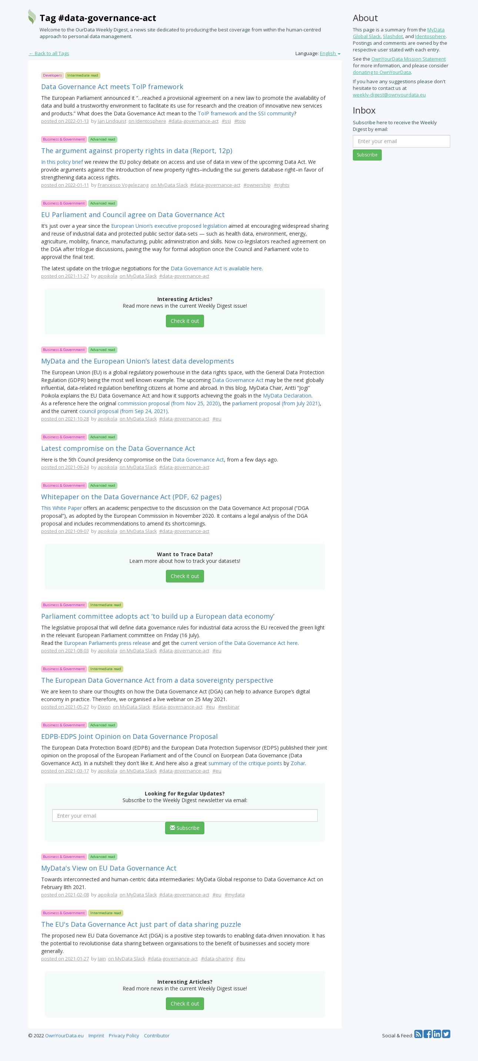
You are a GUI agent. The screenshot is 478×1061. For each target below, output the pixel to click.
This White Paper (61, 507)
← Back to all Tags (49, 53)
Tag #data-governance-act (98, 17)
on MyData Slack (169, 185)
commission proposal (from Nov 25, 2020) (169, 403)
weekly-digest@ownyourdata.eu (389, 94)
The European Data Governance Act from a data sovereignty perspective (157, 680)
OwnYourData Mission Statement (408, 58)
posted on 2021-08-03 (65, 650)
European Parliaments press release (107, 642)
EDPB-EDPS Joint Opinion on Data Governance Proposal (129, 736)
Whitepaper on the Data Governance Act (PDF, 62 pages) (131, 496)
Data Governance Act (238, 379)
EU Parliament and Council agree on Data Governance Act (133, 214)
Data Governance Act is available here (216, 268)
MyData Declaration (287, 395)
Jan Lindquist (112, 121)
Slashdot (393, 36)
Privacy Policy (124, 1035)
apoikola (107, 276)
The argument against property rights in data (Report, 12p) (136, 150)
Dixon (104, 706)
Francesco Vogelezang (123, 185)
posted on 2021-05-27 (65, 706)
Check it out (185, 320)
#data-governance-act (193, 121)
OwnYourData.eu (64, 1035)
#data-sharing (217, 958)
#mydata (235, 894)
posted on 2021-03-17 (65, 770)
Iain (102, 958)
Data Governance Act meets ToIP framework (112, 86)
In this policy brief (62, 161)
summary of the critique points (245, 763)
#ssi (226, 121)
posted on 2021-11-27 (65, 276)
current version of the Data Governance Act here (239, 642)
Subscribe (185, 827)
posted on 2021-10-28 (65, 418)
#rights (282, 185)
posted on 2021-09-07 (65, 531)
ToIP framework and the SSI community (246, 113)
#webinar (229, 706)
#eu (217, 418)
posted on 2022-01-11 (65, 185)
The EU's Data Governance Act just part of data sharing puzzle (141, 924)
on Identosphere (147, 121)
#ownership (257, 185)
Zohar (298, 763)
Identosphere (430, 36)
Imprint (96, 1035)
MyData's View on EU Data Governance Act (109, 868)
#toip (240, 121)
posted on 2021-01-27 (65, 958)
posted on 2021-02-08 (65, 894)
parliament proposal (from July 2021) (276, 403)
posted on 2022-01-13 (65, 121)
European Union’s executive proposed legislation (169, 225)
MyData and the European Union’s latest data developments (137, 361)
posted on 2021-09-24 (65, 467)
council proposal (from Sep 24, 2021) (123, 411)
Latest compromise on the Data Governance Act (118, 448)
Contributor (157, 1035)
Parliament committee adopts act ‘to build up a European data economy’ (157, 616)
